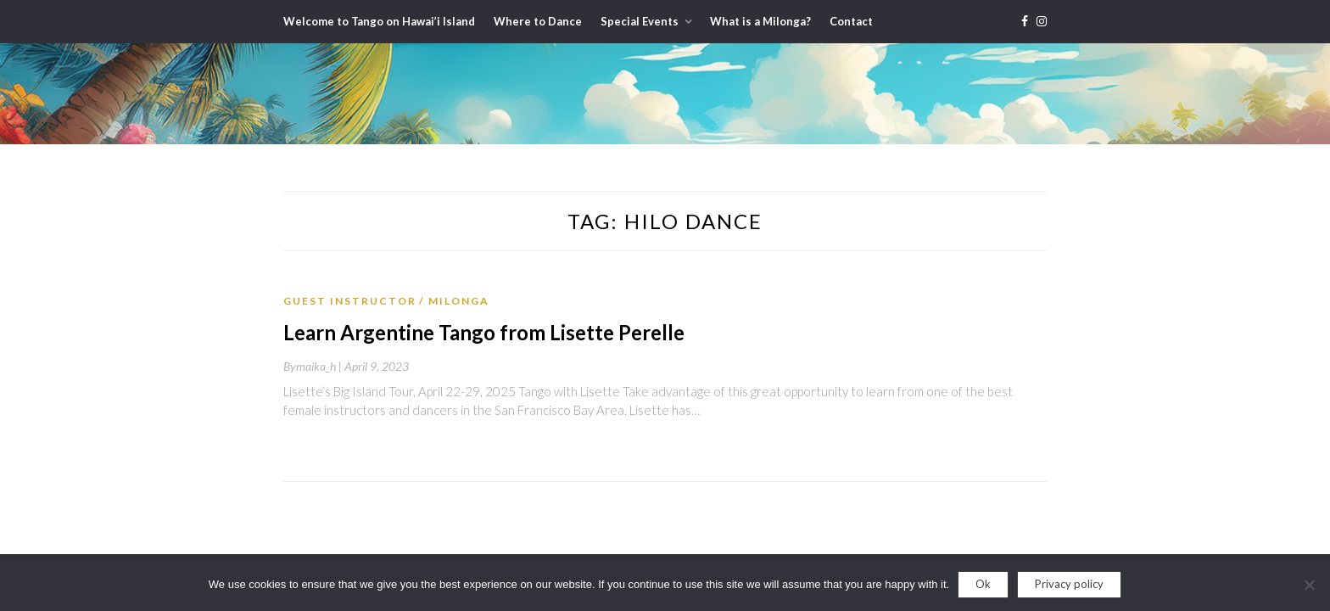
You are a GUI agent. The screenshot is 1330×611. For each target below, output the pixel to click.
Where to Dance (538, 21)
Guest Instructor (349, 300)
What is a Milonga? (760, 21)
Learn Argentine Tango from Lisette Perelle (484, 332)
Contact (851, 21)
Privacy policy (1069, 584)
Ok (983, 584)
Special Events (640, 21)
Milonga (458, 300)
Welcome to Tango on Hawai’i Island (379, 21)
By (313, 366)
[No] (1308, 584)
